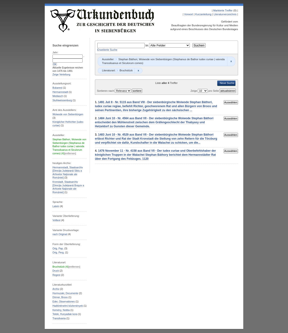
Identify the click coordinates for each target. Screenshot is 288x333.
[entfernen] (70, 153)
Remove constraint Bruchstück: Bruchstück (138, 70)
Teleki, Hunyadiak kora (65, 314)
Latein (56, 206)
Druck (56, 270)
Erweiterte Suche (107, 49)
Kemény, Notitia (61, 310)
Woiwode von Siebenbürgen (68, 114)
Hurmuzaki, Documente (65, 293)
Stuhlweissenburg (62, 100)
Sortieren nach (106, 90)
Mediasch (58, 96)
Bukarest (57, 88)
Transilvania (59, 318)
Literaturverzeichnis (225, 14)
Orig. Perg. (58, 252)
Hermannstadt (60, 92)
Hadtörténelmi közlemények (68, 306)
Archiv (56, 289)
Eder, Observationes (64, 301)
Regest (56, 275)
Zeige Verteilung (61, 74)
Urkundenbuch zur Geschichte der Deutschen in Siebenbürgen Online (102, 20)
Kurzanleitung (203, 14)
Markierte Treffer (223, 10)
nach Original (60, 234)
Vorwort (188, 14)
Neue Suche (227, 83)
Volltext (57, 220)
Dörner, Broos (60, 297)
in (147, 45)
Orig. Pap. (58, 248)
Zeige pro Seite (205, 90)
